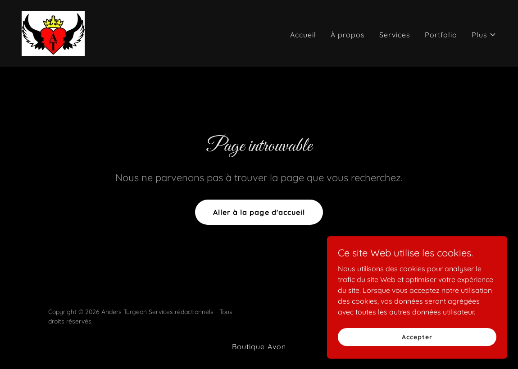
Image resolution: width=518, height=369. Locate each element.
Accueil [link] (303, 34)
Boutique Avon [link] (259, 346)
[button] (484, 34)
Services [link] (394, 34)
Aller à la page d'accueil (258, 212)
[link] (53, 32)
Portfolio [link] (441, 34)
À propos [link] (348, 34)
